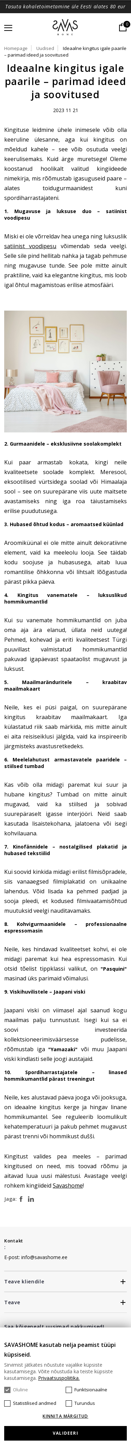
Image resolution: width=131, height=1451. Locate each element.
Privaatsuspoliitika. (59, 1378)
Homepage (16, 48)
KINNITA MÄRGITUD (65, 1416)
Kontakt (13, 1241)
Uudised (45, 48)
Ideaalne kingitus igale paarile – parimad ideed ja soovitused (65, 51)
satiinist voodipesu (30, 246)
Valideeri (65, 1433)
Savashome (68, 1185)
